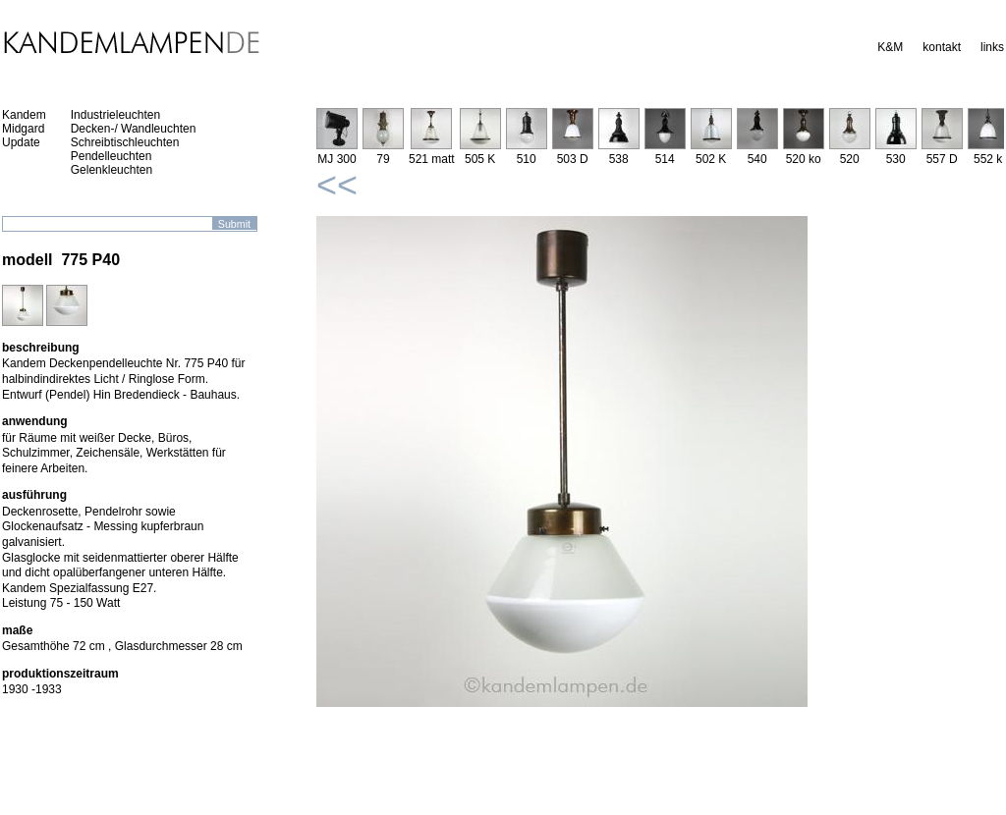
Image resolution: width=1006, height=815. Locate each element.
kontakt (941, 47)
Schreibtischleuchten (125, 142)
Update (21, 142)
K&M (890, 47)
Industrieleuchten (115, 115)
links (992, 47)
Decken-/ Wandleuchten (133, 129)
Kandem (24, 115)
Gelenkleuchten (111, 170)
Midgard (23, 129)
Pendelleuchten (111, 156)
